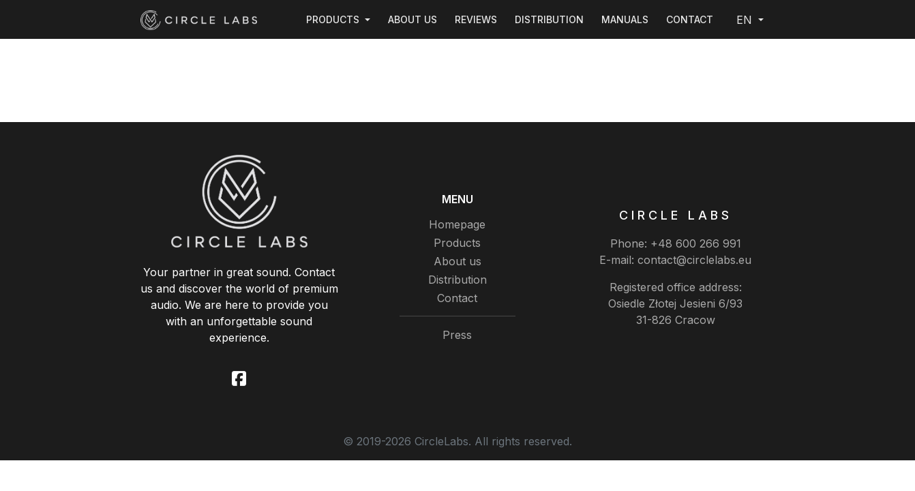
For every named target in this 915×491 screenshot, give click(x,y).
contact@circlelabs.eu (694, 260)
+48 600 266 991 (695, 243)
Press (457, 335)
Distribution (549, 19)
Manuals (624, 19)
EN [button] (745, 20)
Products (457, 243)
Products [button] (334, 19)
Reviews (476, 19)
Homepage (457, 224)
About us (412, 19)
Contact (689, 19)
